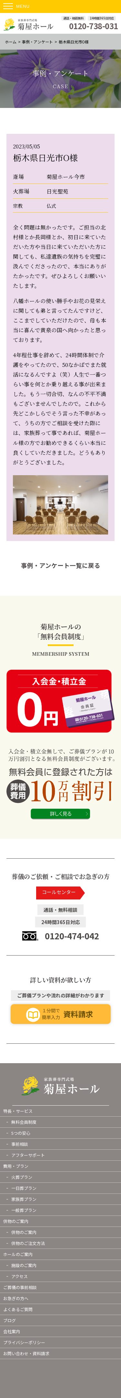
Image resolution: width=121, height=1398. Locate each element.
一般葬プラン (23, 1210)
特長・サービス (18, 1111)
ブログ (9, 1320)
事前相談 (19, 1144)
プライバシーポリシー (24, 1342)
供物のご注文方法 (28, 1243)
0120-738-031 (93, 26)
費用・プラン (15, 1166)
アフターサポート (28, 1155)
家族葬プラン (23, 1199)
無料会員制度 (23, 1122)
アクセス (19, 1276)
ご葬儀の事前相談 (20, 1287)
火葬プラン (21, 1177)
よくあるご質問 (18, 1309)
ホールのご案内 (18, 1254)
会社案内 (11, 1331)
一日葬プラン (23, 1188)
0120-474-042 (72, 936)
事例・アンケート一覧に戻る (60, 565)
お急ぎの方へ (15, 1298)
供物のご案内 (15, 1221)
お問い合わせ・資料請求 (26, 1353)
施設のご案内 (23, 1265)
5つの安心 (20, 1133)
